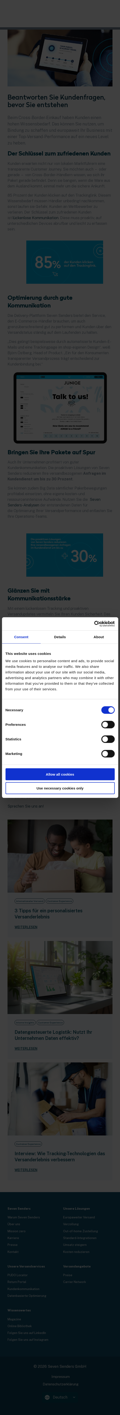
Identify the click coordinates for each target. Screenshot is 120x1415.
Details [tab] (60, 637)
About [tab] (99, 637)
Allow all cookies (60, 774)
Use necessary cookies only (59, 788)
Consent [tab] (21, 637)
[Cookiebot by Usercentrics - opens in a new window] (94, 624)
